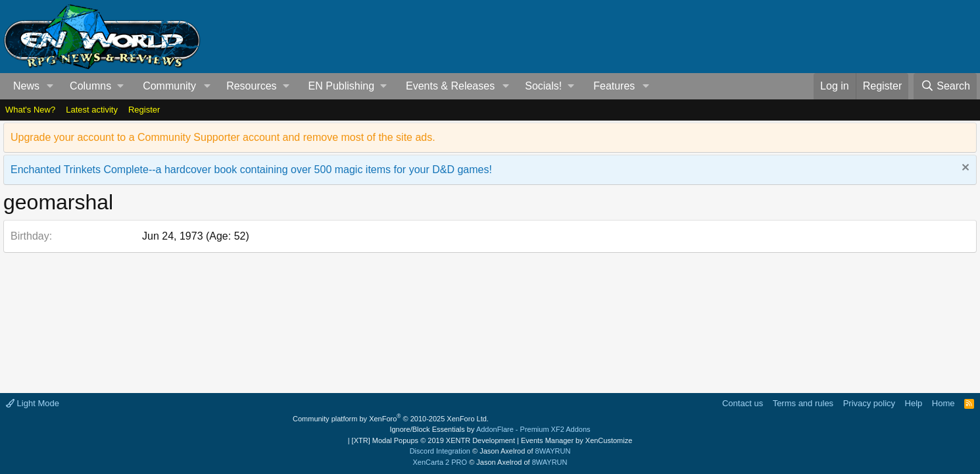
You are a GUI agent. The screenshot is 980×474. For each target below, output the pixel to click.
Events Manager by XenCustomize (576, 440)
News (26, 86)
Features (614, 86)
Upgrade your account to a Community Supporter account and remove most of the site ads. (223, 137)
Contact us (742, 403)
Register (144, 110)
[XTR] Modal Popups (433, 440)
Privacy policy (869, 403)
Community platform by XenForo (391, 419)
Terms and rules (803, 403)
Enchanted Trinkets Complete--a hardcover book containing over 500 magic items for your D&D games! (251, 169)
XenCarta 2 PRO (440, 462)
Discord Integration (440, 451)
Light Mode (32, 403)
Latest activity (92, 110)
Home (943, 403)
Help (914, 403)
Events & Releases (450, 86)
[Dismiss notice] (963, 169)
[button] (50, 86)
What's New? (30, 110)
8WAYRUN (553, 451)
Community (169, 86)
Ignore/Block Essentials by (489, 429)
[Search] (945, 86)
